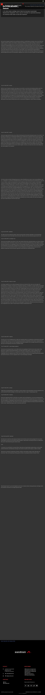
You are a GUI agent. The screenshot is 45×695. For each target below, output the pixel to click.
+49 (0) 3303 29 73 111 (10, 673)
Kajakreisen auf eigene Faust (31, 670)
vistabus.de (24, 693)
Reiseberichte (6, 683)
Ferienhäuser (28, 672)
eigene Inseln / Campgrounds (31, 671)
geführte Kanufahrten (30, 673)
